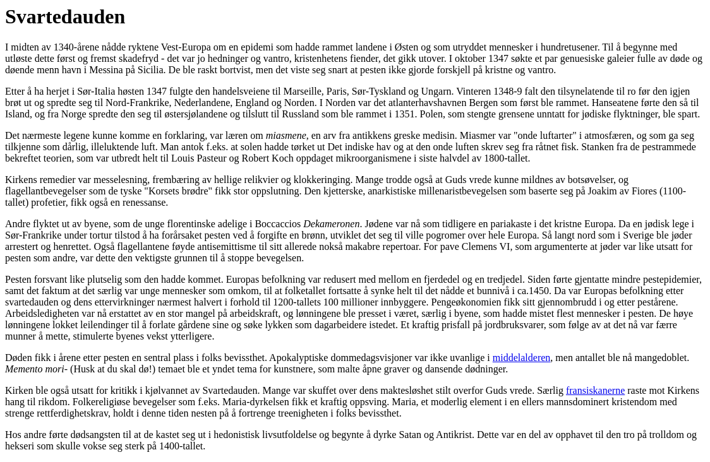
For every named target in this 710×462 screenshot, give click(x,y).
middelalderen (522, 357)
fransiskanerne (595, 390)
